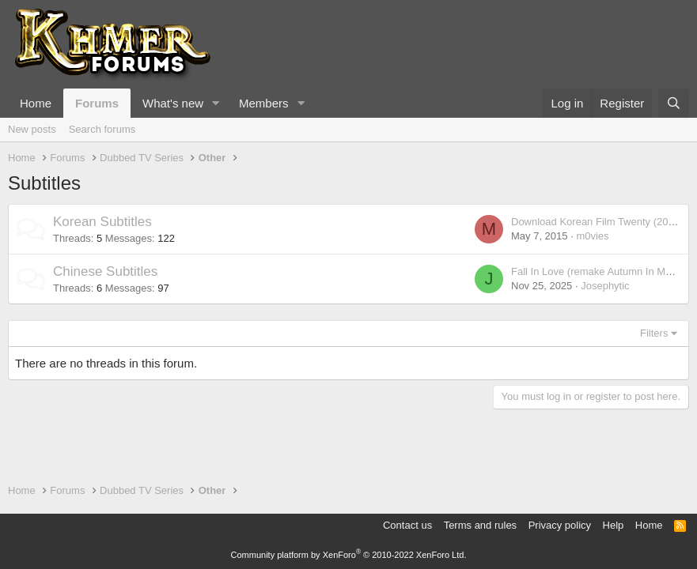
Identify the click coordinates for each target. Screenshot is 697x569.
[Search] (673, 103)
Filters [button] (654, 333)
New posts (32, 129)
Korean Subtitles (102, 221)
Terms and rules (480, 525)
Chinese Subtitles (105, 271)
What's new (172, 103)
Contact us (407, 525)
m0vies (592, 236)
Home (35, 103)
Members (264, 103)
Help (613, 525)
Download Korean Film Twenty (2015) (597, 222)
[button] (216, 103)
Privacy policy (559, 525)
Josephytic (605, 286)
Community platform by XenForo (349, 555)
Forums (97, 103)
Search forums (102, 129)
